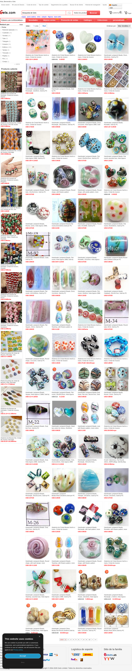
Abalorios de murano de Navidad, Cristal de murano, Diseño (10, 95)
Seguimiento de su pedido (59, 5)
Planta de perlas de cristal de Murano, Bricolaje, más (10, 354)
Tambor (5, 50)
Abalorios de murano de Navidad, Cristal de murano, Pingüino (10, 180)
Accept (23, 656)
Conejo (5, 61)
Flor (5, 59)
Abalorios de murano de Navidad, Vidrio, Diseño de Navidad (9, 237)
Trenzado (6, 53)
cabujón (44, 17)
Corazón (6, 44)
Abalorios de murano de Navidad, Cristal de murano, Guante (10, 266)
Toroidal (6, 35)
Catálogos (88, 20)
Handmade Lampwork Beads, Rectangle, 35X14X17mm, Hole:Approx (87, 462)
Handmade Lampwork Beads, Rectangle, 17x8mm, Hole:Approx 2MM (115, 597)
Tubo (5, 38)
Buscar (93, 13)
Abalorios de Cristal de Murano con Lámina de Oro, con (11, 208)
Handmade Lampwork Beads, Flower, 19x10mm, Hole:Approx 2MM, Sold (88, 597)
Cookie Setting (4, 668)
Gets (7, 12)
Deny (22, 662)
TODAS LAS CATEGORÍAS (11, 20)
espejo (24, 17)
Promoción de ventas (69, 20)
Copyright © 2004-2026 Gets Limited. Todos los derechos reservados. (66, 668)
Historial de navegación (92, 5)
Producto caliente (9, 69)
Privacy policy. (18, 650)
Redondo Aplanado (10, 30)
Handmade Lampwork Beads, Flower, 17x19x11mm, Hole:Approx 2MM (37, 630)
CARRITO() (117, 13)
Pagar (129, 13)
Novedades (33, 20)
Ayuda (105, 5)
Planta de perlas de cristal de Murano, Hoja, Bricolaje (10, 381)
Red (44, 26)
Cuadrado (7, 33)
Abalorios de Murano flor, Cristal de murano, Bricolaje (11, 151)
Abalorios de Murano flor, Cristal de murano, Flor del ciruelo (11, 123)
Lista (36, 26)
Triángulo (6, 41)
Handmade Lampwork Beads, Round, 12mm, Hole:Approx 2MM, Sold (36, 226)
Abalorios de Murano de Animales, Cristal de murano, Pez (10, 410)
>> (95, 640)
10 (89, 640)
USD (111, 8)
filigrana (50, 17)
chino (38, 17)
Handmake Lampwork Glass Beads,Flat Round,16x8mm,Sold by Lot (63, 630)
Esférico (6, 47)
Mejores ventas (49, 20)
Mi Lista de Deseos (18, 5)
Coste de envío (31, 5)
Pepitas (5, 56)
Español (114, 5)
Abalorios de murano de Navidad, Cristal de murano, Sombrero (10, 325)
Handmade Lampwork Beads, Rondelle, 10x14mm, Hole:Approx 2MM (88, 259)
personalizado (118, 20)
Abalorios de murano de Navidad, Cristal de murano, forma (10, 296)
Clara (21, 24)
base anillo (57, 17)
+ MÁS (17, 64)
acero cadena (31, 17)
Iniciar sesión (5, 5)
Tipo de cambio (44, 5)
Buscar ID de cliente (76, 5)
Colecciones (102, 20)
